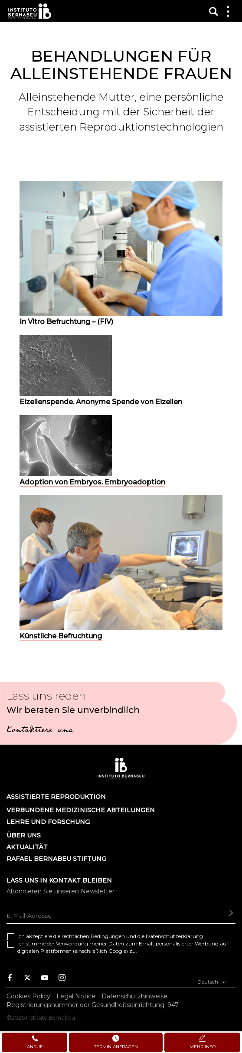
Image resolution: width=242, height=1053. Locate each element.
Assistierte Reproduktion (56, 797)
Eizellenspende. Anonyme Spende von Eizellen (101, 402)
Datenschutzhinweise (134, 996)
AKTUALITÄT (27, 847)
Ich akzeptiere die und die (110, 936)
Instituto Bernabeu (30, 11)
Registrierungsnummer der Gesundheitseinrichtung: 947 (93, 1005)
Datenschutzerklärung (174, 936)
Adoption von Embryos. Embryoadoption (92, 482)
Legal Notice (75, 996)
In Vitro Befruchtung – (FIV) (66, 321)
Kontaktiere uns (39, 731)
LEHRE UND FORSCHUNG (48, 822)
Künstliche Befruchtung (61, 636)
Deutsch (211, 981)
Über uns (24, 835)
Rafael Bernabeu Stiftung (56, 859)
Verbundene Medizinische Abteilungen (81, 810)
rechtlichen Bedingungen (93, 936)
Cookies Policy (28, 996)
